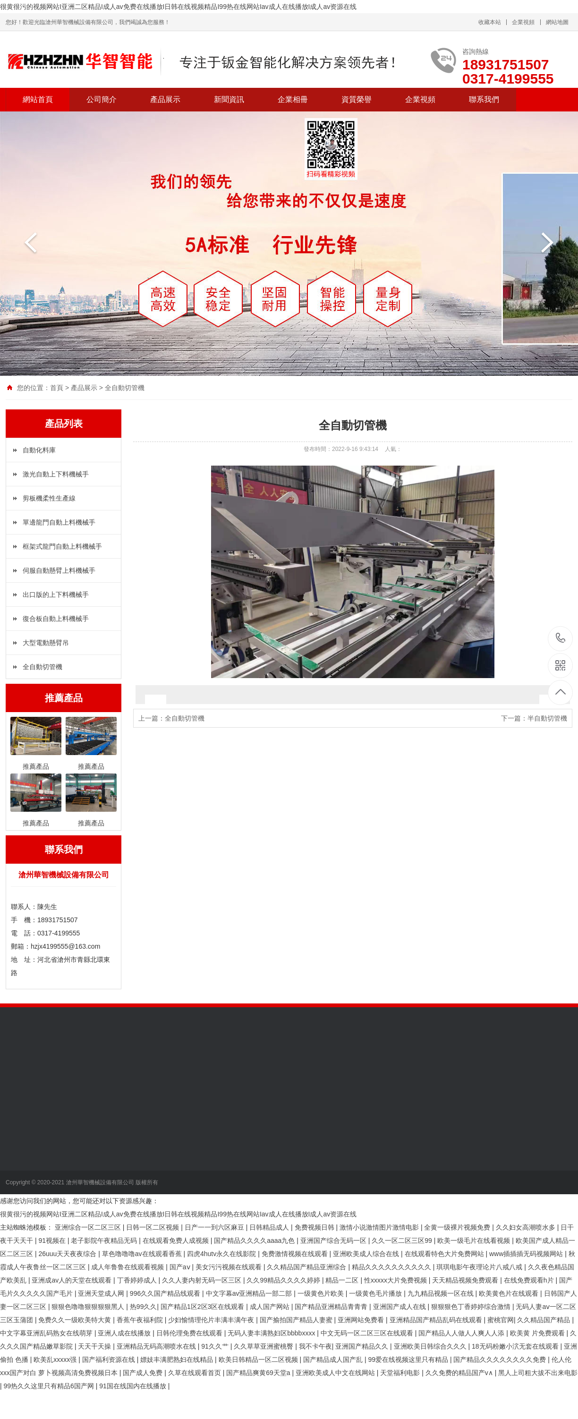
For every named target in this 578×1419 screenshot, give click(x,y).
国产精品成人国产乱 (334, 1359)
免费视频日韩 (315, 1227)
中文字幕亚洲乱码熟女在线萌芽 (47, 1333)
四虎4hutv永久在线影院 (222, 1254)
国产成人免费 (143, 1373)
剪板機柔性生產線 (49, 498)
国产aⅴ (181, 1267)
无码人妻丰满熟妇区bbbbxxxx (272, 1333)
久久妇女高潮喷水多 (526, 1227)
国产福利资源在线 (109, 1359)
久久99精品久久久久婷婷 (284, 1280)
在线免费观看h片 (530, 1280)
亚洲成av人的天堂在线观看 (72, 1280)
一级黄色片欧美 (322, 1293)
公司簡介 (101, 99)
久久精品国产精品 (544, 1320)
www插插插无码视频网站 (527, 1254)
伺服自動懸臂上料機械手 (59, 570)
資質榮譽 (356, 99)
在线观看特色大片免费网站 (445, 1254)
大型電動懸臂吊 (46, 642)
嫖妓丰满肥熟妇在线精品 (177, 1359)
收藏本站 (489, 22)
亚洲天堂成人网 (102, 1293)
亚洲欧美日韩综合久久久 (431, 1346)
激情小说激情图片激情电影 (380, 1227)
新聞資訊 (229, 99)
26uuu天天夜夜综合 (68, 1254)
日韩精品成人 (270, 1227)
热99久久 (143, 1306)
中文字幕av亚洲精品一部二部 (250, 1293)
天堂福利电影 (401, 1373)
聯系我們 (484, 99)
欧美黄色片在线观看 (509, 1293)
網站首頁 (38, 99)
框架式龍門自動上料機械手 (62, 546)
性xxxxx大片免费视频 (396, 1280)
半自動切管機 (547, 718)
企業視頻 (523, 22)
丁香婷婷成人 (138, 1280)
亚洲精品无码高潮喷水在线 (157, 1346)
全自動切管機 (124, 387)
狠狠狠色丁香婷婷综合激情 (471, 1306)
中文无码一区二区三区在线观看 (368, 1333)
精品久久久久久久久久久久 (392, 1267)
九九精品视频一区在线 (442, 1293)
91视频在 (52, 1240)
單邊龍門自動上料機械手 (59, 522)
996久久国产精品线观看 (166, 1293)
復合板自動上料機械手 (56, 618)
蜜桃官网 (500, 1320)
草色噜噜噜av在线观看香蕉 (143, 1254)
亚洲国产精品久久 (362, 1346)
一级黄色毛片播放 (376, 1293)
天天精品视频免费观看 (466, 1280)
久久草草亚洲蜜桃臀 (264, 1346)
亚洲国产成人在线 (400, 1306)
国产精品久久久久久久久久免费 (500, 1359)
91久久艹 (215, 1346)
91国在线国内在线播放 (133, 1386)
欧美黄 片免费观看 (538, 1333)
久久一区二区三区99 (403, 1240)
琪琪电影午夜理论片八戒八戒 (480, 1267)
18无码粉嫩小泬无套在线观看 (516, 1346)
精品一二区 (342, 1280)
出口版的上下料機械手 (56, 594)
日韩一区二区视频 (153, 1227)
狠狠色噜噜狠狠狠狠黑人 (88, 1306)
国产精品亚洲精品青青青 (332, 1306)
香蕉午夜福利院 (141, 1320)
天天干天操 (95, 1346)
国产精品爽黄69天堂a (259, 1373)
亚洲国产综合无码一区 (334, 1240)
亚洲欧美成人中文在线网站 (336, 1373)
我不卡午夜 (315, 1346)
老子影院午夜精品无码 (105, 1240)
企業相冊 (293, 99)
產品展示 (165, 99)
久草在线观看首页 (195, 1373)
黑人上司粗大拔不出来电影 (538, 1373)
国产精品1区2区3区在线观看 (203, 1306)
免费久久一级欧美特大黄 (75, 1320)
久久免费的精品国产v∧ (460, 1373)
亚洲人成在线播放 (125, 1333)
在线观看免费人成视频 (177, 1240)
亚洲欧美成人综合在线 (367, 1254)
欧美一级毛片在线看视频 (474, 1240)
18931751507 (560, 638)
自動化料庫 (39, 450)
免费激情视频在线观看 (296, 1254)
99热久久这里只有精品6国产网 (50, 1386)
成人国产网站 (270, 1306)
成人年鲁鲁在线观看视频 (128, 1267)
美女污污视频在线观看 (230, 1267)
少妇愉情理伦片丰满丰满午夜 (212, 1320)
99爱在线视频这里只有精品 (409, 1359)
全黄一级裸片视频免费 (458, 1227)
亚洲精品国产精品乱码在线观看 (437, 1320)
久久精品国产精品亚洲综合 (307, 1267)
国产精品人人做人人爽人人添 (462, 1333)
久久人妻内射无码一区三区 (202, 1280)
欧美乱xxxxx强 (56, 1359)
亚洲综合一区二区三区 (89, 1227)
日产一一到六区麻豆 (215, 1227)
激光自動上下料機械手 (56, 474)
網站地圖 (557, 22)
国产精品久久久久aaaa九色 (255, 1240)
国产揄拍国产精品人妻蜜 (297, 1320)
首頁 (56, 387)
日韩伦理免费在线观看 (190, 1333)
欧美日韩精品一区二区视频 (259, 1359)
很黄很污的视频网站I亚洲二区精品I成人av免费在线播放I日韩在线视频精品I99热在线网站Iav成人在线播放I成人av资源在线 (178, 6)
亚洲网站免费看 (362, 1320)
